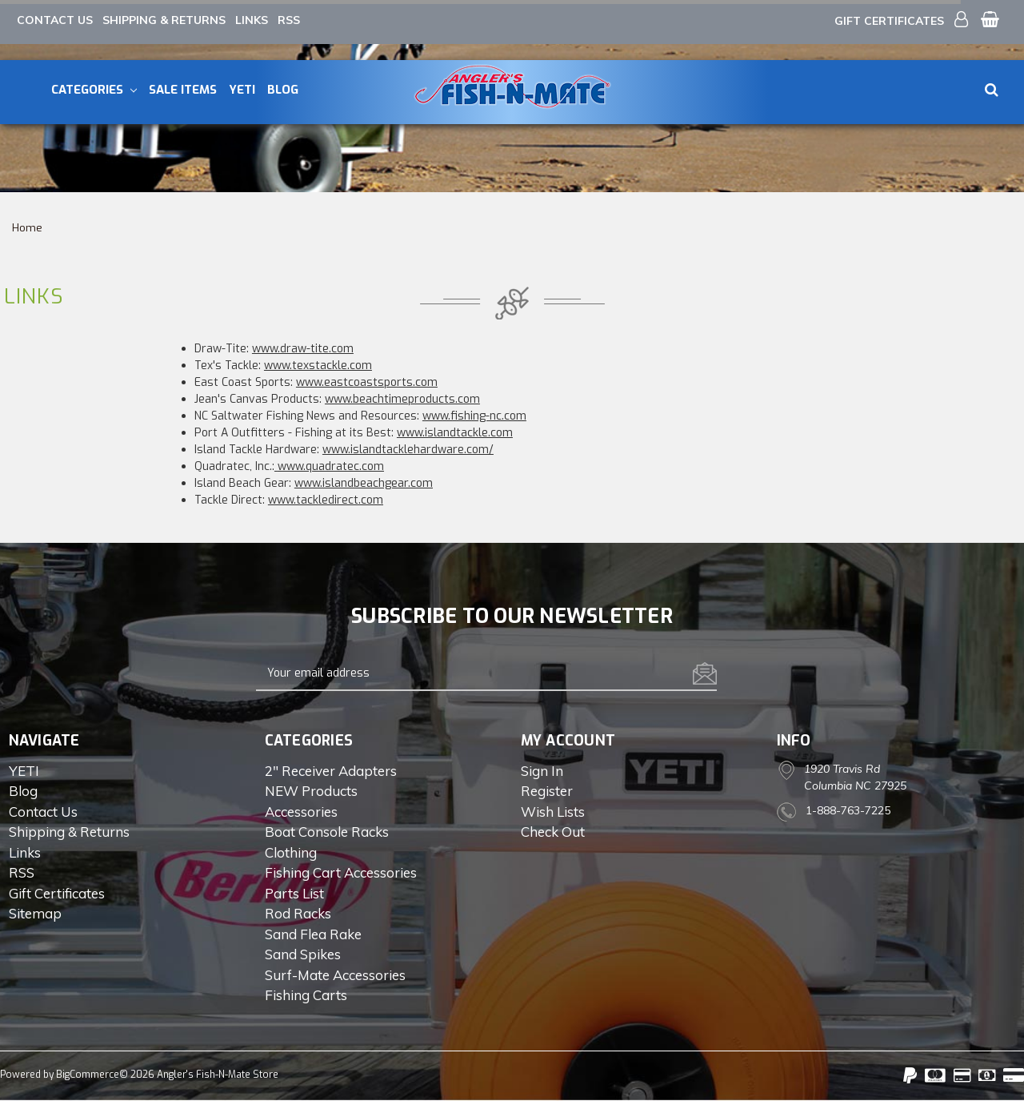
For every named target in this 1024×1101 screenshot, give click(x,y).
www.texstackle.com (318, 365)
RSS (289, 20)
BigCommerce (87, 1074)
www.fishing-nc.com (474, 416)
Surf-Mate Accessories (335, 974)
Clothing (291, 852)
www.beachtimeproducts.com (402, 399)
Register (547, 790)
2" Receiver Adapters (331, 770)
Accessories (301, 811)
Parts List (294, 893)
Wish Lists (553, 811)
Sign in (542, 770)
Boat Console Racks (327, 831)
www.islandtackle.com (455, 432)
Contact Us (55, 20)
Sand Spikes (303, 954)
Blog (282, 90)
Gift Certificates (889, 21)
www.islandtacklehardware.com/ (408, 449)
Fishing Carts (306, 994)
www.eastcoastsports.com (367, 382)
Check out (553, 831)
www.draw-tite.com (303, 348)
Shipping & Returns (164, 20)
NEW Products (311, 790)
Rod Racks (298, 913)
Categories (94, 90)
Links (251, 20)
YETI (242, 90)
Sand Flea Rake (313, 934)
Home (27, 228)
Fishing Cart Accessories (341, 872)
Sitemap (35, 913)
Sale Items (183, 90)
